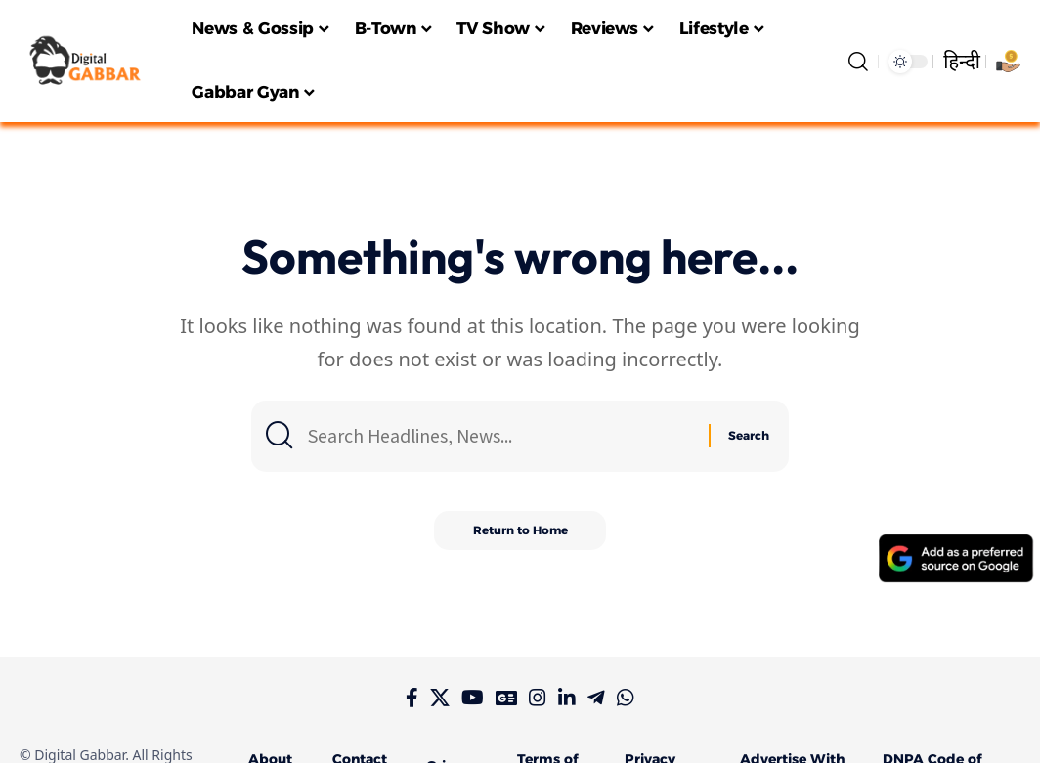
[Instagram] (537, 697)
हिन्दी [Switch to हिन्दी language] (961, 61)
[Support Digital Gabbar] (1008, 61)
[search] (858, 61)
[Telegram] (596, 697)
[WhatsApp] (625, 697)
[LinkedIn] (567, 697)
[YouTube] (472, 697)
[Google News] (506, 697)
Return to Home (520, 530)
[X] (440, 697)
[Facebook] (412, 697)
